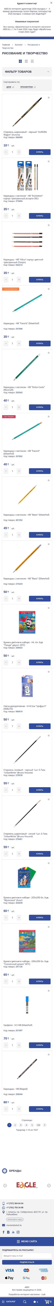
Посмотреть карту (15, 1219)
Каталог (19, 44)
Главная (6, 44)
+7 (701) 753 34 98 (14, 1207)
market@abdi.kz (14, 1225)
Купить (39, 152)
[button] (5, 1185)
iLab (43, 1294)
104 (38, 1125)
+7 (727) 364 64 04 (14, 1203)
